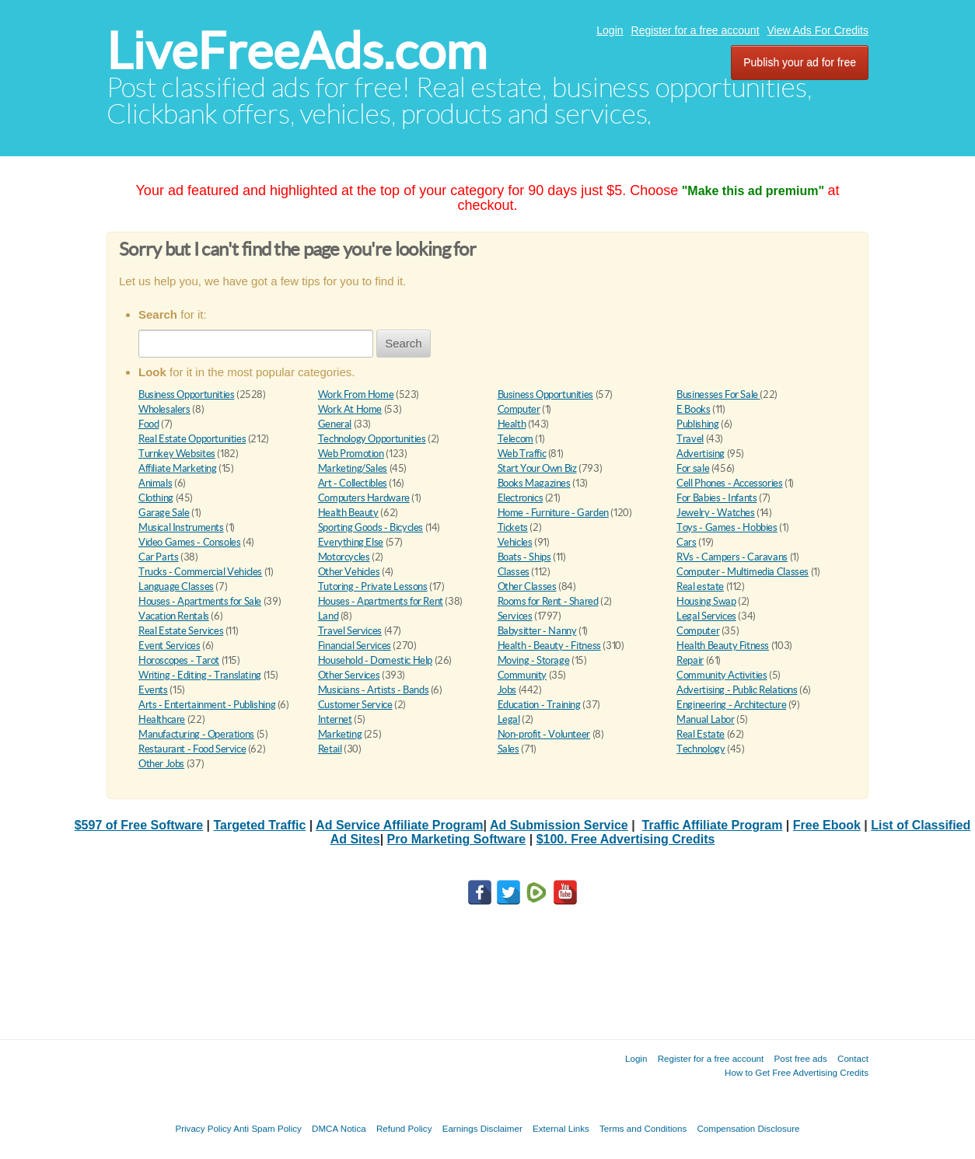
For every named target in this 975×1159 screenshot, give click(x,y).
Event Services (169, 645)
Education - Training (539, 704)
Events (153, 690)
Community (522, 675)
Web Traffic (522, 453)
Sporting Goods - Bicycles (370, 527)
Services (515, 616)
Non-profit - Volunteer (544, 734)
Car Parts (158, 557)
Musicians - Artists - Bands (373, 690)
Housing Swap (706, 601)
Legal (509, 719)
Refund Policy (404, 1128)
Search (403, 343)
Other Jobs (161, 764)
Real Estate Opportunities (192, 439)
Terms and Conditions (643, 1128)
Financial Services (354, 645)
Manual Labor (705, 719)
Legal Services (706, 616)
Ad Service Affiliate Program (399, 825)
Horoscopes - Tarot (178, 660)
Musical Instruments (181, 527)
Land (328, 616)
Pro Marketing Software (456, 839)
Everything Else (350, 542)
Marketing (340, 734)
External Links (561, 1128)
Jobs (507, 690)
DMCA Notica (339, 1128)
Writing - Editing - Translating (199, 675)
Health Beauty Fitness (722, 645)
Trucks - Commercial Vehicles (200, 572)
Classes (513, 572)
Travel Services (350, 631)
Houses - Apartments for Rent (380, 601)
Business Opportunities (186, 394)
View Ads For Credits (817, 30)
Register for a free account (695, 30)
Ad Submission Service (559, 825)
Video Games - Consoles (189, 542)
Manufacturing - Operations (196, 734)
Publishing (697, 424)
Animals (155, 483)
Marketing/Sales (352, 468)
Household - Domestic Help (375, 660)
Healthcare (161, 719)
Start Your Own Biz (537, 468)
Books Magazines (534, 483)
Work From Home (356, 394)
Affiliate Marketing (177, 468)
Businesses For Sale (718, 394)
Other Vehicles (349, 572)
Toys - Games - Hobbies (726, 527)
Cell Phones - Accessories (729, 483)
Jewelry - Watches (715, 512)
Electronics (520, 498)
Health (512, 424)
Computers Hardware (364, 498)
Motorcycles (344, 557)
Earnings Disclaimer (482, 1128)
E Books (693, 409)
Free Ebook (827, 825)
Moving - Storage (534, 660)
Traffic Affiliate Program (712, 825)
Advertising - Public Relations (736, 690)
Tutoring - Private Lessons (373, 586)
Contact (852, 1058)
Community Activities (721, 675)
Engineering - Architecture (731, 704)
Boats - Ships (524, 557)
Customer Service (355, 704)
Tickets (513, 527)
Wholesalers (164, 409)
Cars (686, 542)
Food (148, 424)
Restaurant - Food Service (192, 749)
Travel (690, 439)
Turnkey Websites (176, 453)
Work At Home (350, 409)
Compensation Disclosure (748, 1128)
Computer (519, 409)
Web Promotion (351, 453)
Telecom (515, 439)
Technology (700, 749)
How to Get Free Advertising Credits (796, 1072)
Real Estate (700, 734)
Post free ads (800, 1058)
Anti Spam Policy (267, 1128)
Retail (330, 749)
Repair (690, 660)
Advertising (700, 453)
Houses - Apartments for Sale (199, 601)
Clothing (155, 498)
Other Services (349, 675)
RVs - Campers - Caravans (732, 557)
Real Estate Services (180, 631)
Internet (335, 719)
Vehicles (515, 542)
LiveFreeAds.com (297, 51)
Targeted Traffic (259, 825)
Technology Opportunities (372, 439)
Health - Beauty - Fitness (549, 645)
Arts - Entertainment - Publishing (206, 704)
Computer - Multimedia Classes (742, 572)
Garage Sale (164, 512)
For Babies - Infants (716, 498)
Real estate (700, 586)
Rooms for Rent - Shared (548, 601)
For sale (692, 468)
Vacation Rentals (173, 616)
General (334, 424)
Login (609, 30)
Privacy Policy (203, 1128)
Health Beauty (348, 512)
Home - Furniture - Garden (553, 512)
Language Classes (176, 586)
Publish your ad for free (799, 62)
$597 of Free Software (139, 825)
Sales (508, 749)
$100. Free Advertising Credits (625, 839)
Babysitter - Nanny (537, 631)
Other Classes (527, 586)
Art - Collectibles (352, 483)
